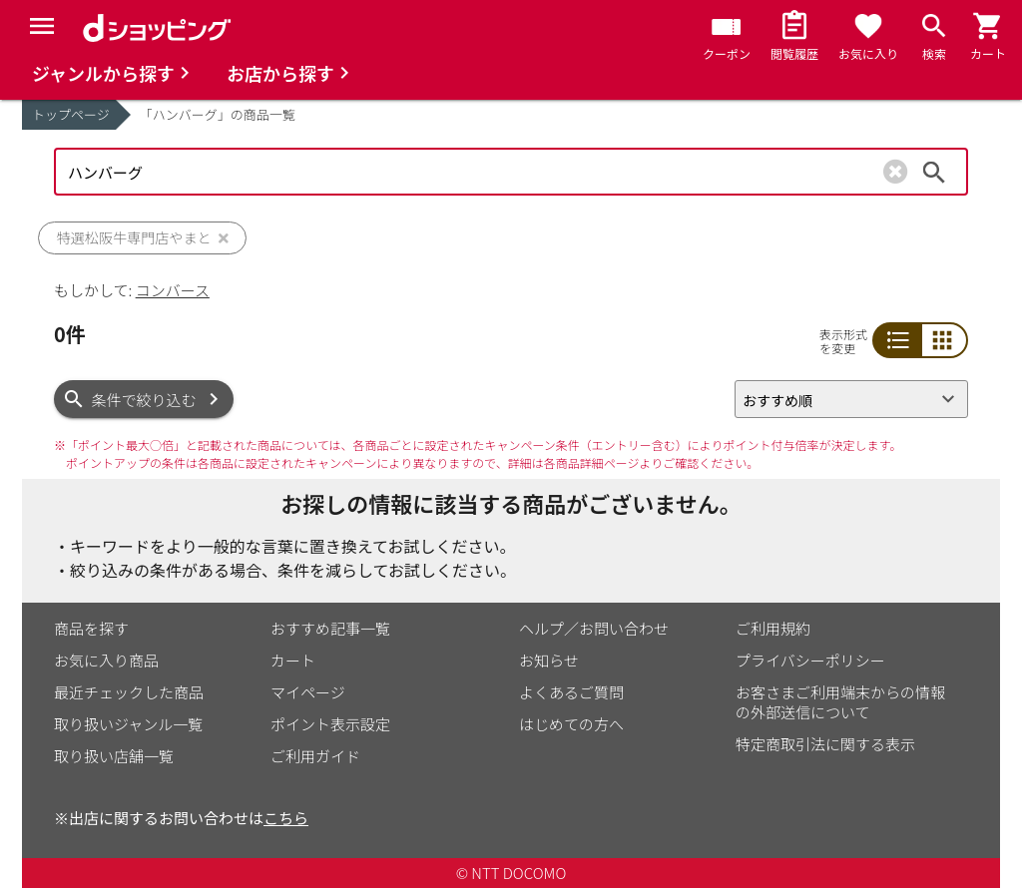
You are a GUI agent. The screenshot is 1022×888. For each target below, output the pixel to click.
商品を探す (91, 628)
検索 (934, 172)
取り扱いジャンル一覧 (128, 723)
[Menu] (42, 26)
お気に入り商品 (106, 660)
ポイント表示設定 (330, 723)
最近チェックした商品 (129, 691)
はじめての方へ (571, 723)
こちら (285, 817)
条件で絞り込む (144, 399)
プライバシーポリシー (810, 660)
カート (292, 660)
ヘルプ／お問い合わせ (594, 628)
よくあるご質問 (571, 691)
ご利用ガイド (315, 755)
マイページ (307, 691)
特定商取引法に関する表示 (825, 743)
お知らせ (549, 660)
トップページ (71, 114)
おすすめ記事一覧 (330, 628)
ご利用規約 (773, 628)
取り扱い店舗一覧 (114, 755)
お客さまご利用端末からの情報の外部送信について (840, 701)
